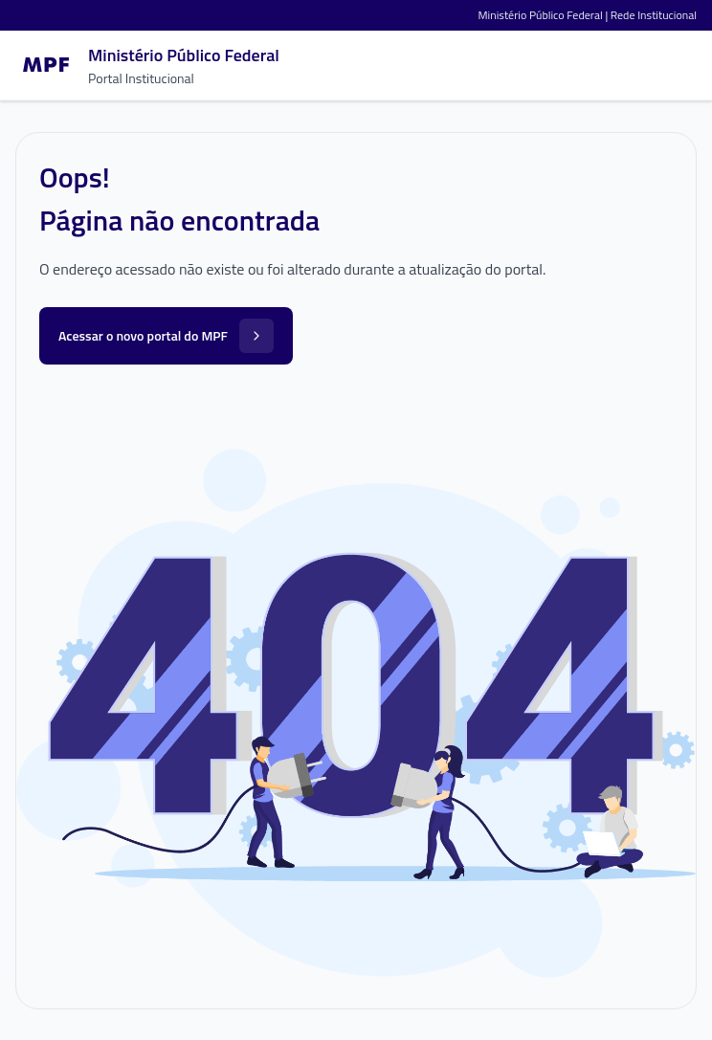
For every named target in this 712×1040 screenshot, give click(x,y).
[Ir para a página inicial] (147, 65)
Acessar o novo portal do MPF (166, 336)
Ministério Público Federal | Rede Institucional (587, 15)
